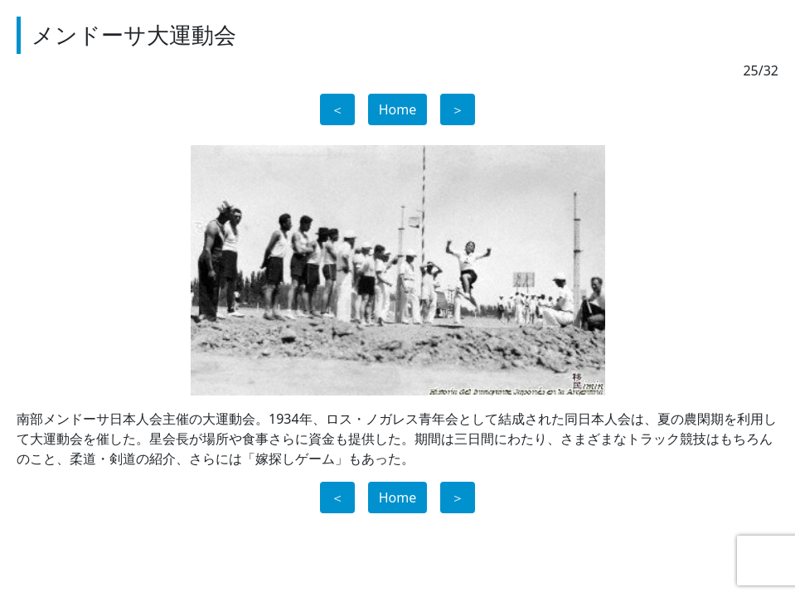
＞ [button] (457, 109)
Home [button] (398, 109)
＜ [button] (337, 109)
